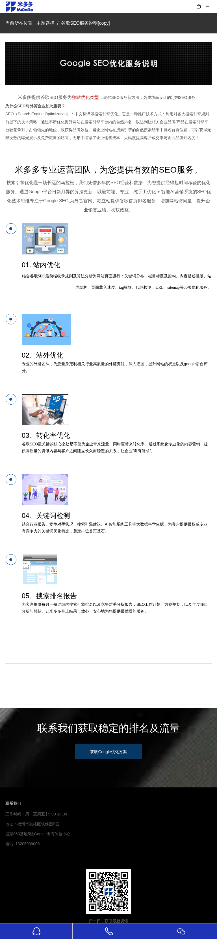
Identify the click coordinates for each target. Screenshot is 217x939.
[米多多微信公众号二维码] (108, 891)
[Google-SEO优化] (108, 63)
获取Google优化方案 (108, 751)
